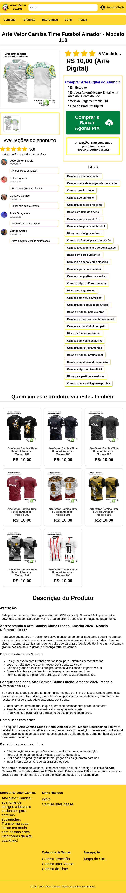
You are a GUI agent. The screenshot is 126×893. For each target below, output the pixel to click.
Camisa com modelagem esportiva (88, 383)
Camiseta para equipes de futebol (88, 305)
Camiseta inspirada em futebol (86, 226)
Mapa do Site (94, 859)
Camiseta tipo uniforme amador (86, 283)
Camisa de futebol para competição (89, 240)
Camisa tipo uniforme (80, 197)
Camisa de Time (55, 869)
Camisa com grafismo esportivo (87, 276)
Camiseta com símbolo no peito (86, 326)
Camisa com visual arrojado (84, 297)
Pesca (83, 19)
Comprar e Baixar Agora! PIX (94, 122)
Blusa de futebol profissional (85, 355)
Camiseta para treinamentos (84, 347)
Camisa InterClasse (57, 804)
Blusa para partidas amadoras (85, 376)
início (46, 799)
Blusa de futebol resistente (83, 333)
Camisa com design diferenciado (87, 362)
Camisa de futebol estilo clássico (87, 262)
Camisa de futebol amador (83, 176)
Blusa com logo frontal (81, 290)
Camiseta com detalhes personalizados (91, 247)
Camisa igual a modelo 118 (83, 219)
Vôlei (68, 19)
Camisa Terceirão (56, 859)
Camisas (9, 19)
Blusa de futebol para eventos (85, 312)
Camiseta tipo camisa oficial (84, 369)
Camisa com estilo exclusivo (85, 340)
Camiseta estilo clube (80, 190)
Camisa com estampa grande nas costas (92, 183)
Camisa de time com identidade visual (90, 319)
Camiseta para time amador (84, 269)
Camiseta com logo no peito (84, 204)
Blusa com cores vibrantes (83, 254)
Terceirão (28, 19)
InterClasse (50, 19)
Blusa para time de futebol (83, 212)
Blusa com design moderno (84, 233)
